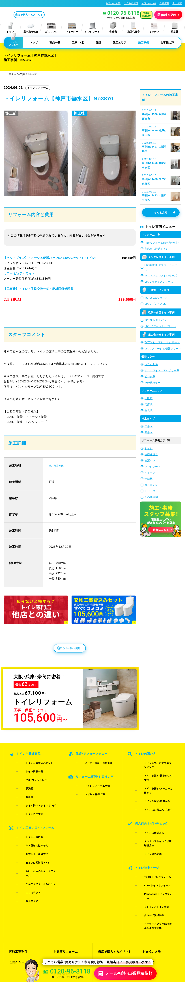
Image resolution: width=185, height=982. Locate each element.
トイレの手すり (28, 803)
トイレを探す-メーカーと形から (156, 785)
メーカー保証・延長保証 (92, 775)
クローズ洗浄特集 (148, 855)
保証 (98, 42)
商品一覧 (55, 42)
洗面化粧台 (133, 27)
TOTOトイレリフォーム (152, 836)
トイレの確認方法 (148, 810)
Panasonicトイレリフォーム (155, 846)
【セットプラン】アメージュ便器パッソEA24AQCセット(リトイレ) (49, 257)
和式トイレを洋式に (31, 829)
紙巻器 (23, 794)
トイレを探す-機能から (151, 789)
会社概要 (164, 3)
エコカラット (27, 848)
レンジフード (92, 27)
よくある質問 (131, 3)
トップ (34, 42)
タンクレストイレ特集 (151, 850)
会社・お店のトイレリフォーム (37, 839)
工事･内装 (78, 42)
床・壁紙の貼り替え (31, 825)
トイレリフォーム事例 (91, 792)
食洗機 (113, 27)
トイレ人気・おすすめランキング (157, 775)
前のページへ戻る (62, 661)
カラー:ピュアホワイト (19, 273)
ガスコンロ (51, 27)
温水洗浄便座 (30, 27)
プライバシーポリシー (136, 946)
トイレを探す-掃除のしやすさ (155, 780)
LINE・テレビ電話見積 (68, 890)
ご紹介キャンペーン (22, 890)
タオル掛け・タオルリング (35, 799)
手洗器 (23, 789)
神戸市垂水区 (58, 476)
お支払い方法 (113, 3)
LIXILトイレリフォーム (152, 841)
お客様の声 (167, 42)
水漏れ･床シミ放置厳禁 (113, 903)
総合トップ (150, 903)
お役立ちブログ (108, 909)
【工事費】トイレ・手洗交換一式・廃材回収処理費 (38, 288)
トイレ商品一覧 (28, 780)
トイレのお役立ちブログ (152, 794)
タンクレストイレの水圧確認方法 (157, 815)
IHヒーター (72, 27)
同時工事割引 (17, 883)
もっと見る (165, 212)
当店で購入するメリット (44, 14)
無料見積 (168, 14)
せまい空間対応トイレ (32, 834)
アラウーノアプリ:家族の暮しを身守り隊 (156, 862)
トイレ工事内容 (28, 820)
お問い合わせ (148, 3)
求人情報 (177, 3)
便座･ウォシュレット (32, 785)
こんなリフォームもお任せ (35, 843)
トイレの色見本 (147, 820)
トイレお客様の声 (89, 796)
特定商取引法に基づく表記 (166, 946)
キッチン (154, 27)
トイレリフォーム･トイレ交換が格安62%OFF (30, 3)
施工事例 (143, 42)
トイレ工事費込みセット (33, 775)
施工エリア (119, 42)
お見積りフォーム (65, 883)
